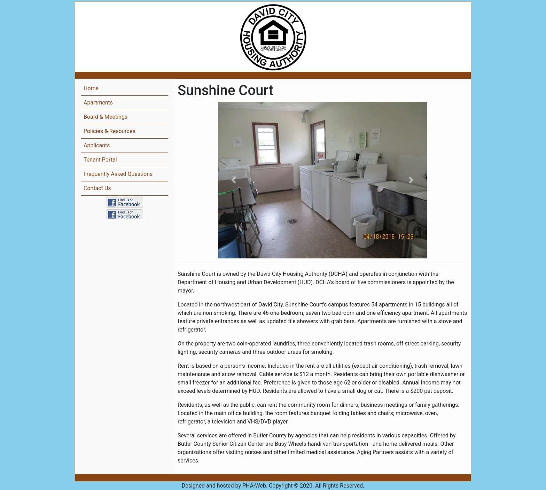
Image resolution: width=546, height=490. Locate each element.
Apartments (98, 102)
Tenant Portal (100, 159)
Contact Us (97, 188)
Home (91, 88)
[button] (233, 180)
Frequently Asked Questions (118, 174)
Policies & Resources (109, 131)
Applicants (97, 145)
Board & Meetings (105, 117)
